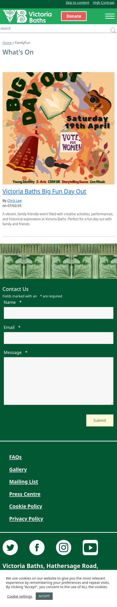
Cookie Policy (25, 506)
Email (12, 327)
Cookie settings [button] (19, 596)
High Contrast (103, 2)
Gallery (18, 469)
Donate (73, 16)
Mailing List (23, 481)
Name (13, 302)
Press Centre (25, 494)
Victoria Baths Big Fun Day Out (44, 191)
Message (16, 352)
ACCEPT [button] (44, 596)
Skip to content (77, 2)
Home (7, 42)
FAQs (15, 457)
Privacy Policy (26, 518)
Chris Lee (14, 200)
